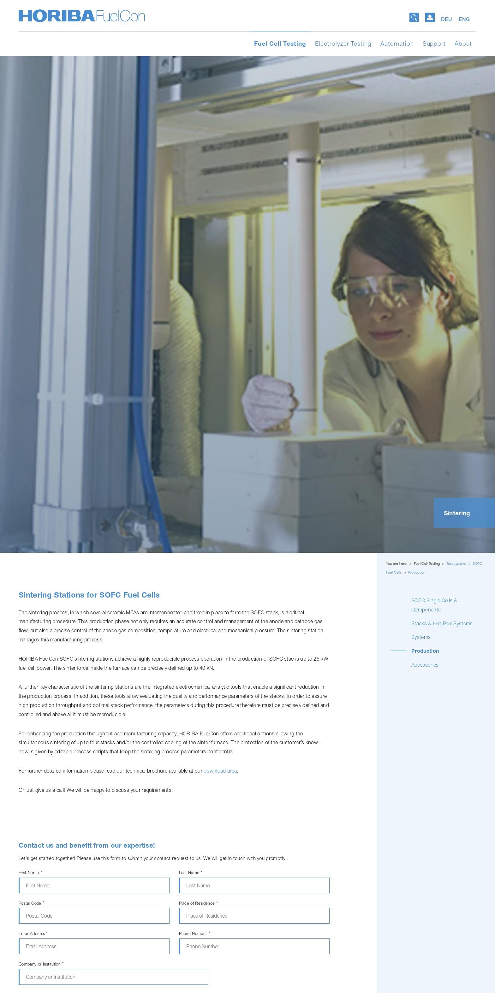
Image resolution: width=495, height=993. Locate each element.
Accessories (425, 665)
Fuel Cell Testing (280, 43)
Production (416, 572)
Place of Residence (198, 903)
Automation (397, 43)
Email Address (33, 933)
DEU (447, 19)
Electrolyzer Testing (343, 43)
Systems (421, 637)
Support (434, 43)
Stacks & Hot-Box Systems (442, 623)
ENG (464, 19)
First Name (30, 872)
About (463, 43)
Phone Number (194, 933)
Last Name (191, 872)
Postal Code (31, 903)
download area (220, 771)
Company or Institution (41, 964)
